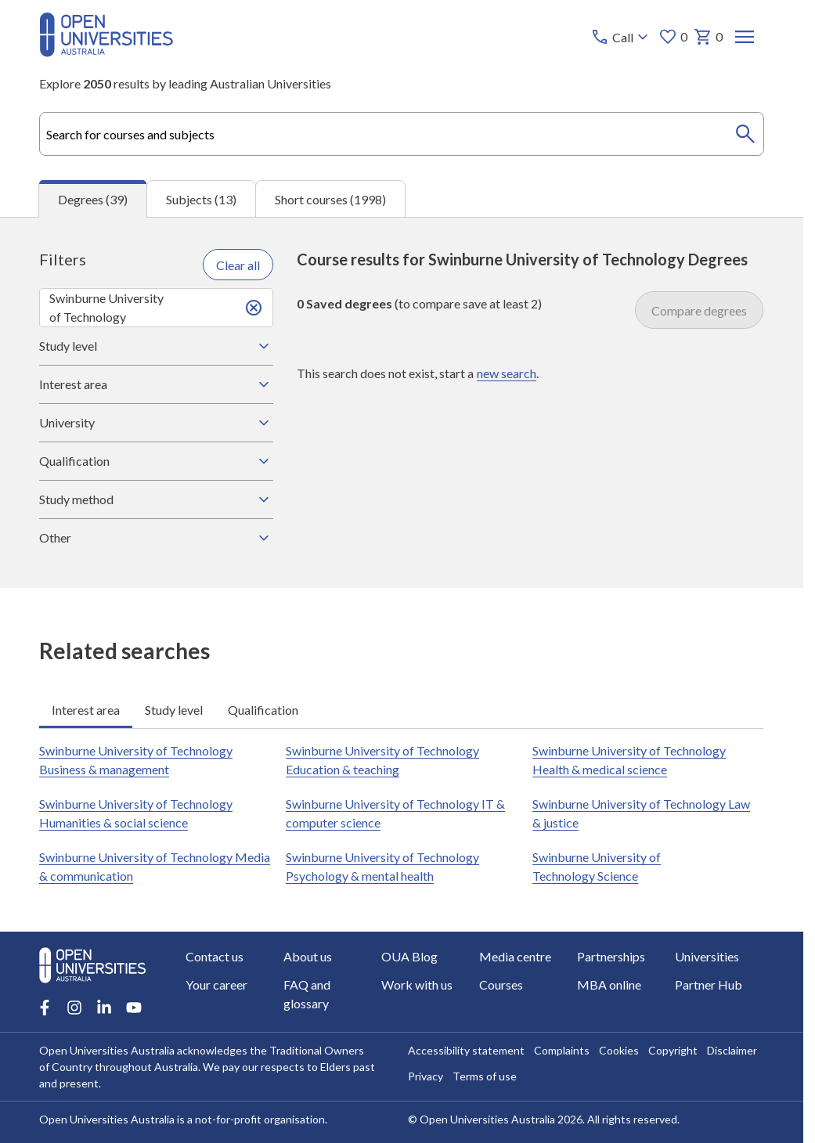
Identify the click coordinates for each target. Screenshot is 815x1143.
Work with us (417, 984)
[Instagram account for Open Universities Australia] (74, 1007)
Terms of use (485, 1076)
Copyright (673, 1050)
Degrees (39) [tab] (93, 199)
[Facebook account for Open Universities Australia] (45, 1007)
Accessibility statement (466, 1050)
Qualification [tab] (263, 708)
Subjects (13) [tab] (201, 198)
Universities (708, 956)
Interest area (155, 384)
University (155, 422)
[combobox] (401, 134)
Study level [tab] (174, 708)
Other (155, 537)
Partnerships (612, 956)
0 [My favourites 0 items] (673, 36)
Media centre (516, 956)
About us (307, 956)
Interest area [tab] (86, 708)
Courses (502, 984)
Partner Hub (709, 984)
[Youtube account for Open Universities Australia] (134, 1007)
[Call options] (622, 36)
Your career (216, 984)
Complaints (562, 1050)
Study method (155, 499)
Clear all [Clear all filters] (238, 264)
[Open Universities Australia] (106, 52)
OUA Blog (409, 956)
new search (506, 372)
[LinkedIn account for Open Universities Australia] (104, 1007)
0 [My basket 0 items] (708, 36)
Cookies (619, 1050)
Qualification (155, 461)
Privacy (425, 1076)
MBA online (610, 984)
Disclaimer (732, 1050)
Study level (155, 346)
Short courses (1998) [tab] (330, 198)
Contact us (214, 956)
